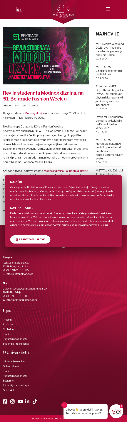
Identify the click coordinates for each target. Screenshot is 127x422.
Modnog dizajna (35, 113)
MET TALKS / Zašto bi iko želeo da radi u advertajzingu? (109, 174)
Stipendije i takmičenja (16, 343)
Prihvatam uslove (30, 239)
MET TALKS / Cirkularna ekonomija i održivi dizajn (109, 70)
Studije (7, 334)
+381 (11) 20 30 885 (17, 270)
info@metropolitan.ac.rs (19, 273)
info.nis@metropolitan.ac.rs (21, 299)
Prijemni (7, 319)
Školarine (8, 329)
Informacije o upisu (14, 361)
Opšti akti (8, 390)
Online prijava (11, 366)
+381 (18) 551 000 (16, 296)
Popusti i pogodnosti (15, 338)
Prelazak (8, 324)
